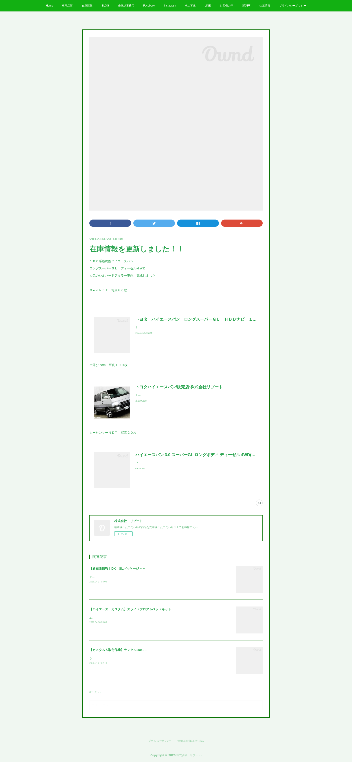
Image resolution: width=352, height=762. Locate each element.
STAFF (246, 5)
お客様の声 (226, 5)
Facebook (149, 5)
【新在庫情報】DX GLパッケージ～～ (117, 568)
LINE (208, 5)
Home (49, 5)
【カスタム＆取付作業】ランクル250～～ (118, 650)
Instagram (170, 5)
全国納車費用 (126, 5)
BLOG (105, 5)
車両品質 (67, 5)
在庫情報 (87, 5)
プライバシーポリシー (292, 5)
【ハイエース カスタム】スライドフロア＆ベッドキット (130, 609)
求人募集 (190, 5)
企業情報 (265, 5)
